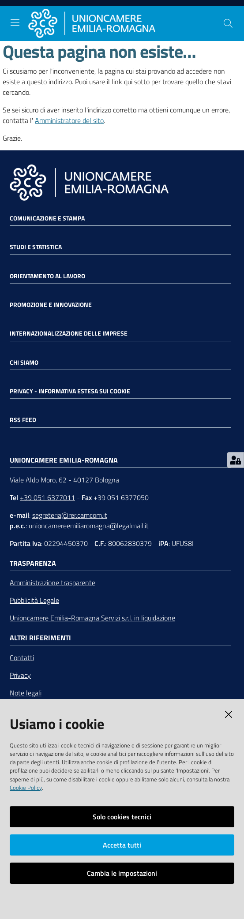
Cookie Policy (26, 787)
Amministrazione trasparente (52, 582)
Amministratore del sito (69, 120)
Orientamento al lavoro (47, 276)
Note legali (25, 692)
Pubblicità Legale (34, 600)
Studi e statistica (36, 246)
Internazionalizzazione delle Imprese (69, 333)
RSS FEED (23, 419)
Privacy (20, 675)
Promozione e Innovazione (51, 304)
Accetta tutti (122, 845)
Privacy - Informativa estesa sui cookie (70, 391)
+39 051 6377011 (47, 497)
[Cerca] (228, 23)
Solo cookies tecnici (122, 816)
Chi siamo (24, 362)
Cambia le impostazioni (122, 873)
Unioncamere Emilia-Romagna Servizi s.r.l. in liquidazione (92, 618)
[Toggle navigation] (15, 22)
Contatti (22, 657)
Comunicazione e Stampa (47, 218)
